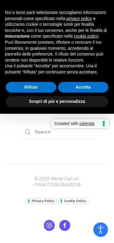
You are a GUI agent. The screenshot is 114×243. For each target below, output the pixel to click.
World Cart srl (64, 178)
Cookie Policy (75, 201)
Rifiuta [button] (31, 87)
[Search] (57, 132)
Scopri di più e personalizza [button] (57, 101)
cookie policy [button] (86, 36)
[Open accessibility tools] (100, 229)
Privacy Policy (43, 201)
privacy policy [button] (79, 18)
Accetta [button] (83, 87)
